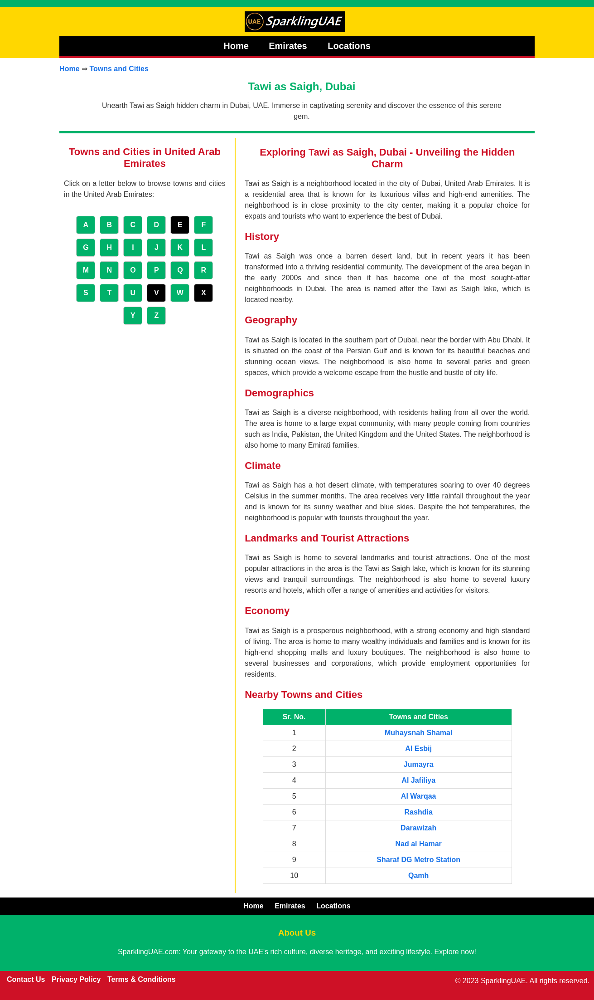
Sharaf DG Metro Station (418, 859)
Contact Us (26, 979)
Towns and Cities (118, 69)
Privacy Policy (76, 979)
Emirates (289, 46)
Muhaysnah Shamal (418, 733)
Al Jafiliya (418, 780)
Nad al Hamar (419, 844)
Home (236, 46)
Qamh (418, 875)
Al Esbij (418, 748)
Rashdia (419, 812)
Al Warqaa (418, 796)
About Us (297, 932)
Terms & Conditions (141, 979)
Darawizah (418, 828)
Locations (349, 46)
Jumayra (419, 764)
